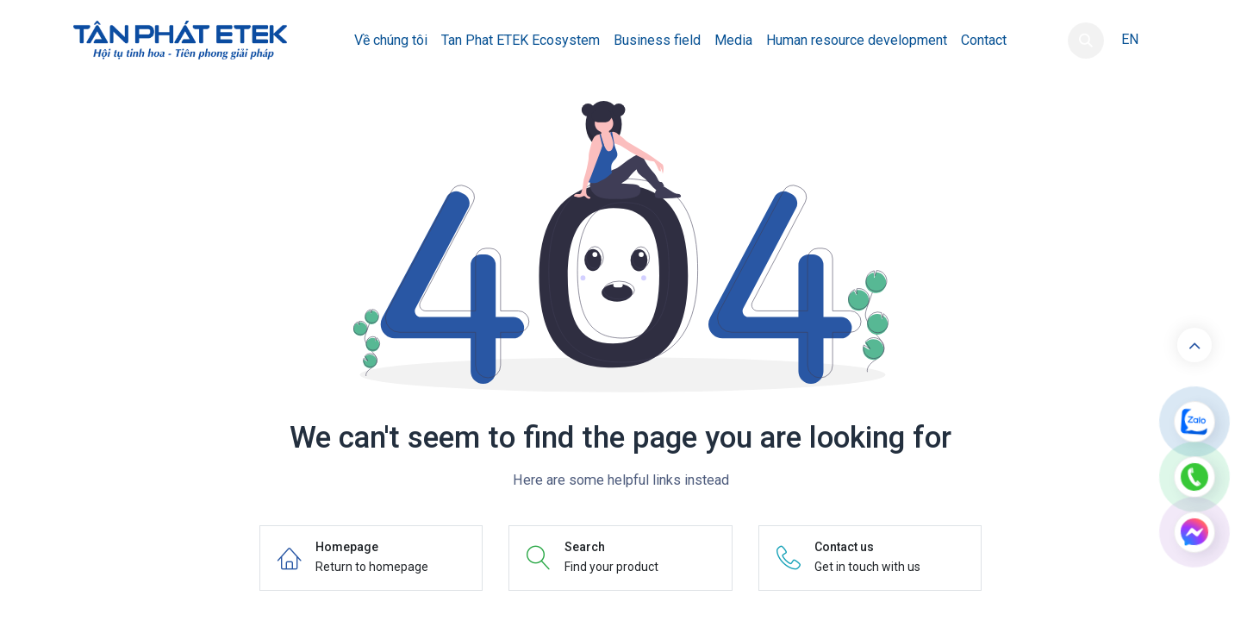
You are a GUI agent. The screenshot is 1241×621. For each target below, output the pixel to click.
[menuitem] (390, 40)
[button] (1086, 40)
